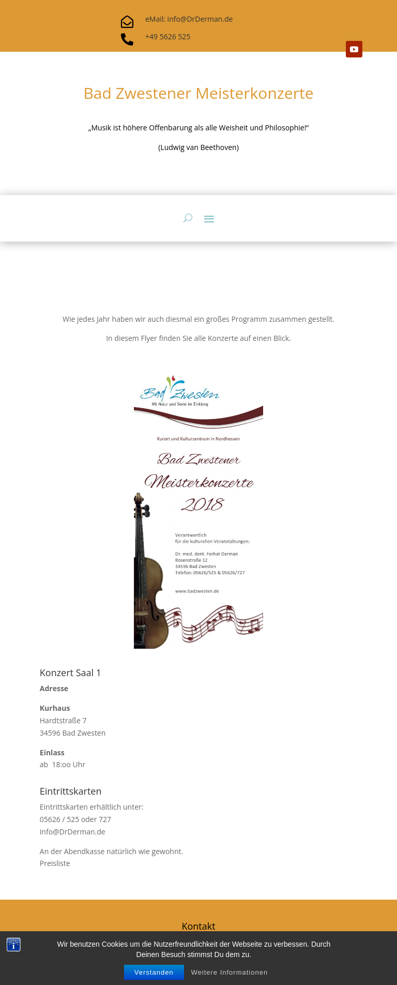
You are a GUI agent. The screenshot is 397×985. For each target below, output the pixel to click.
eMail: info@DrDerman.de (189, 19)
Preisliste (55, 863)
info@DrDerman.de (72, 832)
